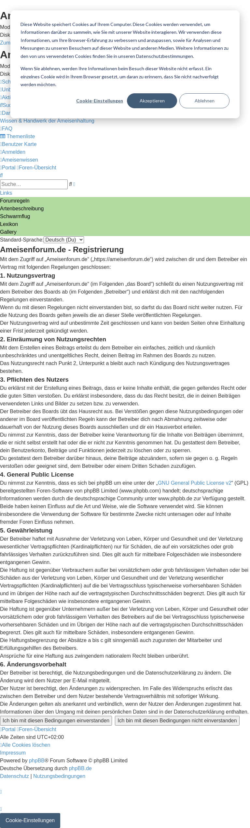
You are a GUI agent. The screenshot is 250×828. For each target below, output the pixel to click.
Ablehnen (205, 100)
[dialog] (125, 64)
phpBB (37, 760)
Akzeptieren (152, 100)
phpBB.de (80, 768)
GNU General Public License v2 (194, 483)
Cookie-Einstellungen (99, 100)
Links (6, 193)
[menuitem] (8, 105)
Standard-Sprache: (22, 240)
